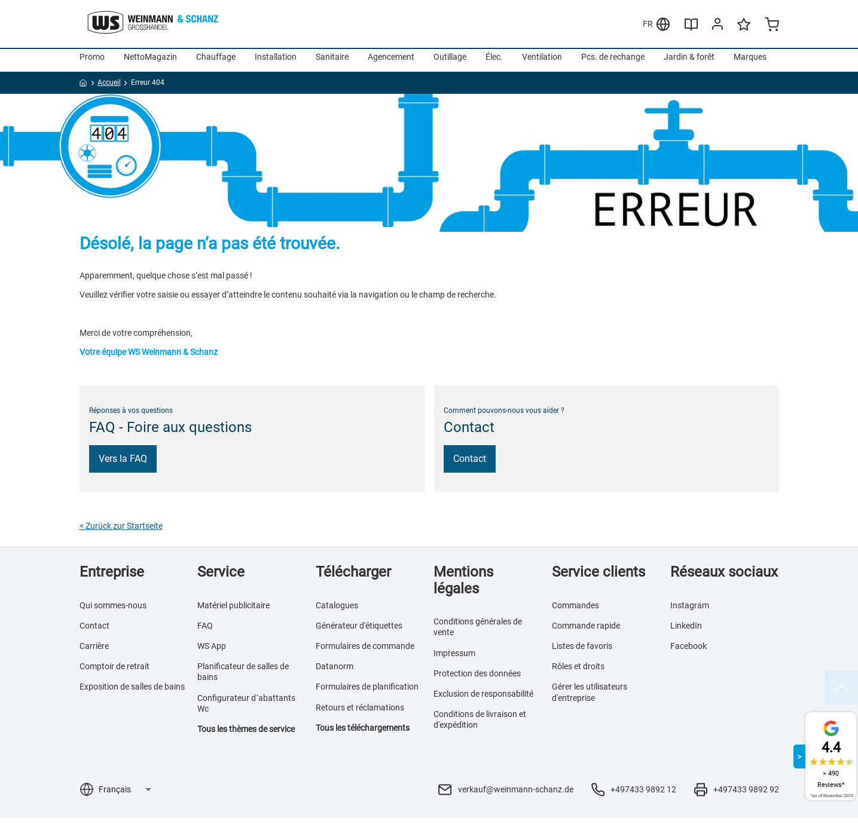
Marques (750, 63)
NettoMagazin (150, 63)
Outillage (449, 63)
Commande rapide (586, 631)
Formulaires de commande (365, 652)
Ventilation (542, 63)
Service (221, 577)
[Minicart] (772, 25)
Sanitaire (332, 63)
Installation (276, 63)
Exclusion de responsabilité (483, 699)
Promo (92, 63)
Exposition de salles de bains (132, 692)
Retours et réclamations (360, 713)
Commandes (575, 611)
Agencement (391, 63)
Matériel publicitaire (233, 611)
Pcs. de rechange (613, 63)
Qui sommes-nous (113, 611)
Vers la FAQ (123, 464)
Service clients (598, 577)
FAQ (205, 631)
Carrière (94, 652)
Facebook (688, 652)
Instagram (689, 611)
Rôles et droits (578, 672)
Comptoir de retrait (114, 672)
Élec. (494, 63)
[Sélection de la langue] (124, 795)
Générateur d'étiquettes (359, 631)
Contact (469, 464)
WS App (211, 652)
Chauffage (216, 63)
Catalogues (337, 611)
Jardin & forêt (689, 63)
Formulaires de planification (367, 692)
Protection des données (477, 679)
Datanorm (334, 672)
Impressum (454, 659)
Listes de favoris (582, 652)
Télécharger (353, 577)
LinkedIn (686, 631)
